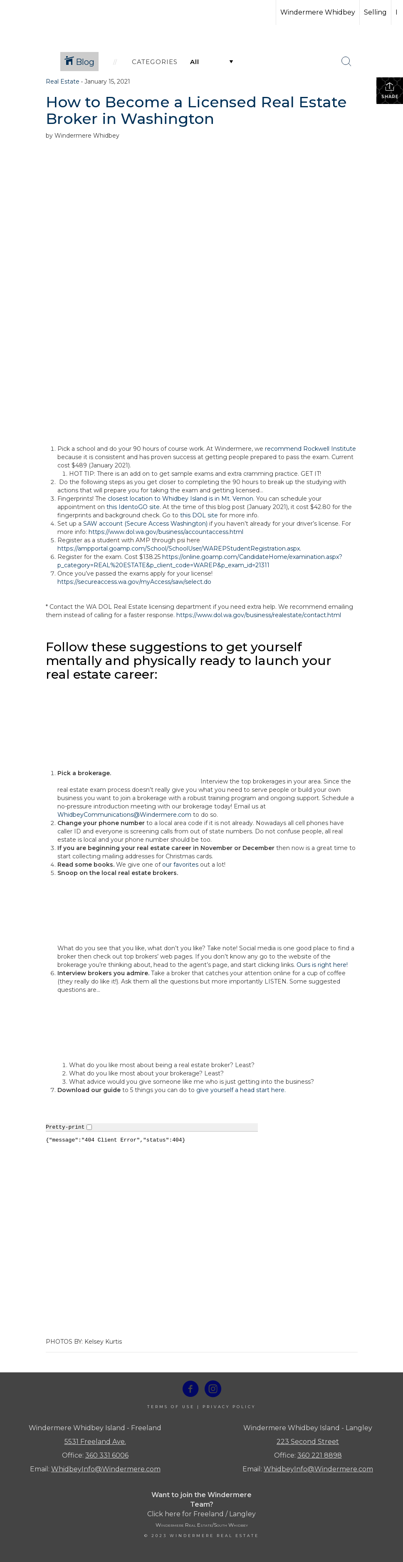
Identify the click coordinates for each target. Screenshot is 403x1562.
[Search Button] (346, 61)
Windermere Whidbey (317, 12)
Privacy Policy (229, 1406)
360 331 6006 (107, 1455)
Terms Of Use (171, 1406)
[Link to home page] (37, 12)
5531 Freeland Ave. (95, 1442)
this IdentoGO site (133, 507)
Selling (375, 12)
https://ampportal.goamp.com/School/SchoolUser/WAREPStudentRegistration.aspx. (179, 548)
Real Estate (62, 81)
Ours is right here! (322, 965)
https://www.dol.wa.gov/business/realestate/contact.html (258, 615)
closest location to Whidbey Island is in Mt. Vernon (180, 498)
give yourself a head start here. (241, 1090)
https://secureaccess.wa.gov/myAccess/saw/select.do (134, 582)
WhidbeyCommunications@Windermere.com (124, 814)
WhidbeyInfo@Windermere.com (106, 1469)
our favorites (180, 864)
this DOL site (199, 515)
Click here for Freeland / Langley (201, 1514)
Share (389, 90)
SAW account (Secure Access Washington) (145, 523)
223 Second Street (308, 1442)
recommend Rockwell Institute (310, 448)
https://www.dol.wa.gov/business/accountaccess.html (166, 532)
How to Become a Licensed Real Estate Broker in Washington (196, 110)
